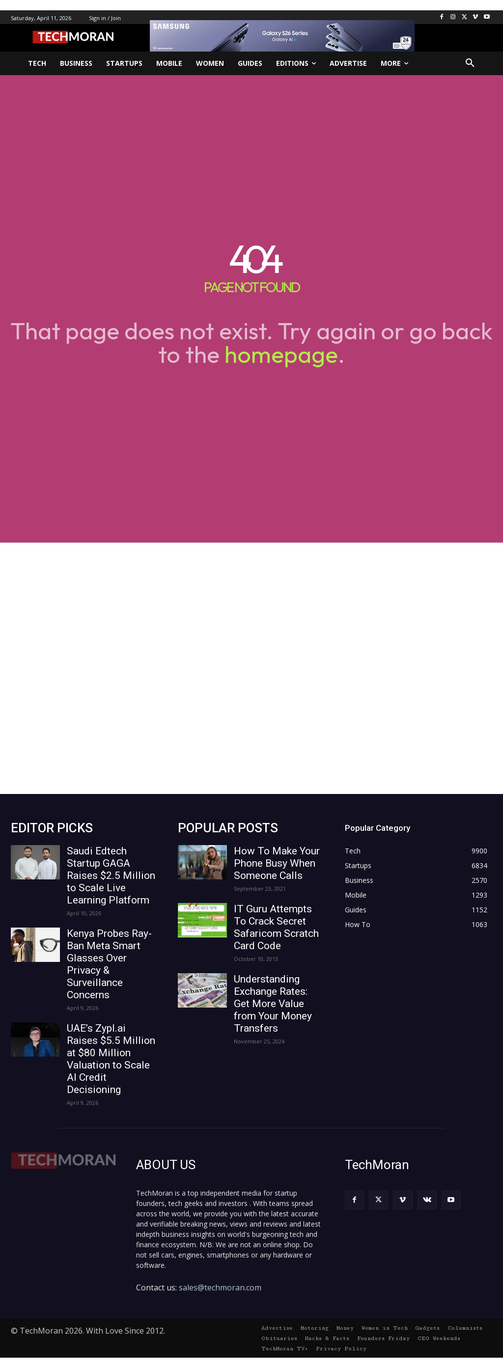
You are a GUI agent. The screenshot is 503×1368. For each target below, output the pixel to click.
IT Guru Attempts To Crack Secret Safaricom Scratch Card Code (276, 927)
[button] (470, 63)
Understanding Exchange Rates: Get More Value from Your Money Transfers (273, 1003)
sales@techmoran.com (220, 1287)
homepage (281, 354)
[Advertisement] (251, 668)
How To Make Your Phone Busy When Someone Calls (277, 863)
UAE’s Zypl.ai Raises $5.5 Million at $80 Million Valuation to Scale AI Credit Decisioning (111, 1058)
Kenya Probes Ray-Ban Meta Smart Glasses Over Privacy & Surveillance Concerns (109, 964)
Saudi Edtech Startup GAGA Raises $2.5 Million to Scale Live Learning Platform (111, 875)
